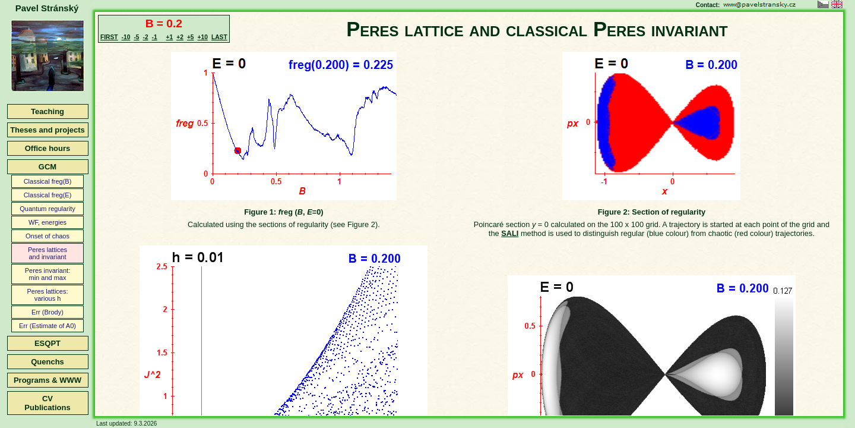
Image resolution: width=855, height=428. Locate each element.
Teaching (47, 111)
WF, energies (47, 222)
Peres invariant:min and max (47, 274)
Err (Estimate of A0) (47, 325)
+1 (169, 37)
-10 (126, 37)
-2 (145, 37)
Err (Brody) (47, 312)
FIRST (109, 37)
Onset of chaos (47, 236)
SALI (509, 233)
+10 (203, 37)
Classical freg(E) (48, 195)
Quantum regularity (47, 208)
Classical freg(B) (48, 181)
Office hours (48, 148)
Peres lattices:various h (47, 295)
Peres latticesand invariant (47, 253)
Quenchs (47, 361)
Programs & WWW (47, 380)
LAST (219, 37)
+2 (179, 37)
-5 (136, 37)
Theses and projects (47, 129)
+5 (190, 37)
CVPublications (47, 403)
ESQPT (47, 343)
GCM (47, 166)
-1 (154, 37)
